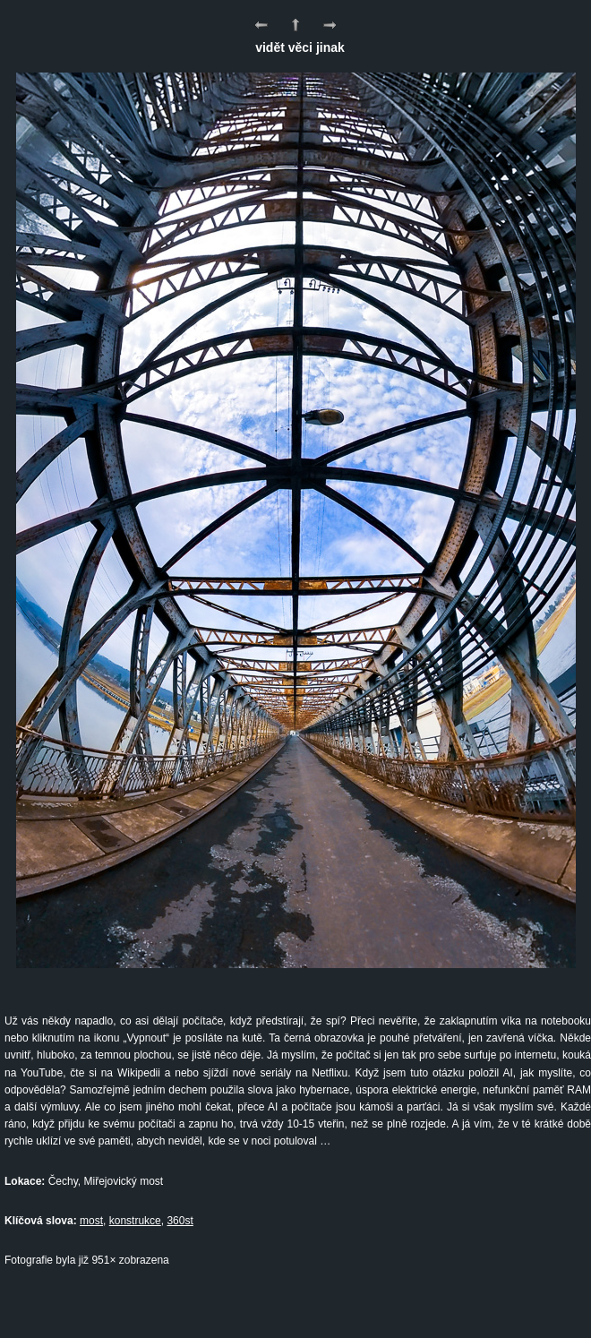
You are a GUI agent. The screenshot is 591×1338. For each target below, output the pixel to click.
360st (180, 1220)
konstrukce (135, 1220)
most (91, 1220)
